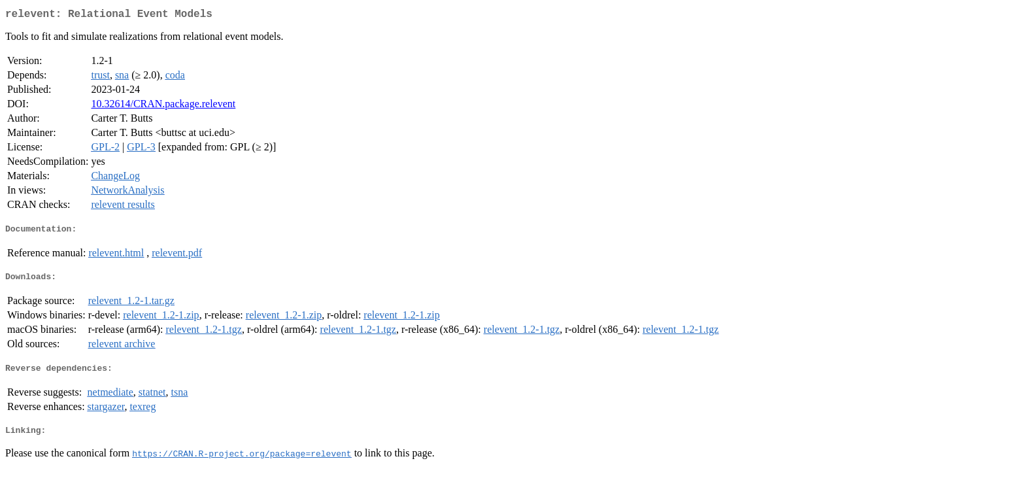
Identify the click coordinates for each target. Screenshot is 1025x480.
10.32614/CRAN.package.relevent (163, 106)
